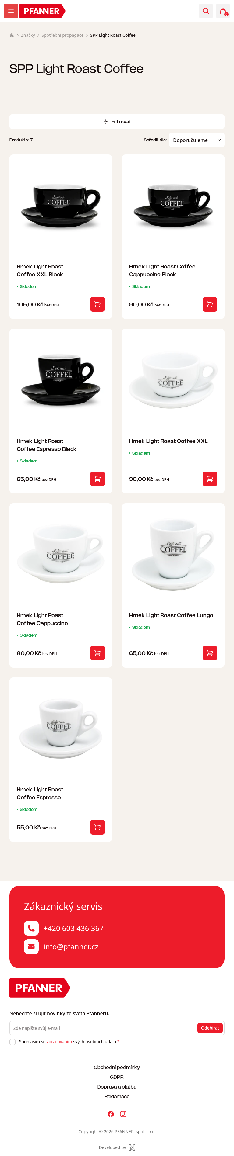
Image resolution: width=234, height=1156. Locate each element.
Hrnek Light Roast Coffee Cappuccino (42, 619)
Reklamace (117, 1096)
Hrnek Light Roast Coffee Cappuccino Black (162, 270)
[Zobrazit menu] (11, 11)
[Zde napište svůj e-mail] (117, 1028)
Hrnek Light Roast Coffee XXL (168, 441)
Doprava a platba (117, 1086)
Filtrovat (117, 121)
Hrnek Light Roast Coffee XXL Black (40, 270)
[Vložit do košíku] (97, 304)
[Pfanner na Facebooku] (111, 1114)
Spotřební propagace (63, 35)
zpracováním (59, 1041)
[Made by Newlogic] (117, 1147)
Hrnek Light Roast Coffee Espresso (40, 793)
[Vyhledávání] (206, 11)
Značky (28, 35)
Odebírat (210, 1028)
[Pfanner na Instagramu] (123, 1114)
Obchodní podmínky (117, 1067)
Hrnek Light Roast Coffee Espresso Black (47, 445)
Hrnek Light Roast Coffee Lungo (171, 615)
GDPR (117, 1077)
